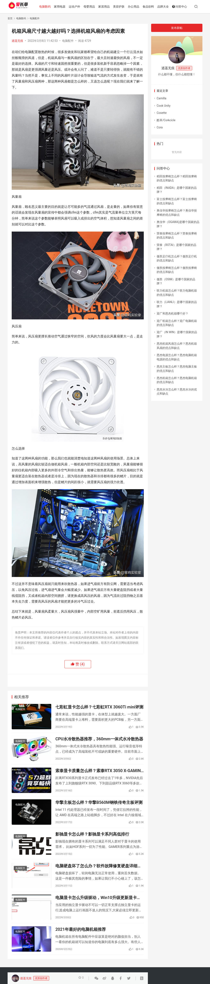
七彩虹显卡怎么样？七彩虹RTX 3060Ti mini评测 (99, 708)
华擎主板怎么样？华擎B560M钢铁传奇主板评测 (98, 809)
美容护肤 (124, 6)
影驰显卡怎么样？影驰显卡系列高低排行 (92, 843)
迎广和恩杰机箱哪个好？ (172, 313)
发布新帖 (177, 27)
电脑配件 (68, 40)
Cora (160, 127)
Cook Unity (163, 105)
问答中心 (184, 6)
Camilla (161, 98)
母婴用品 (94, 6)
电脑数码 (50, 6)
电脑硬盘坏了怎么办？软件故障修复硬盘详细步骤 (98, 877)
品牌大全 (168, 6)
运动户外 (79, 6)
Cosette (162, 112)
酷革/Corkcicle (166, 120)
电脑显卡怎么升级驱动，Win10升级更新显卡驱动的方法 (98, 910)
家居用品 (109, 6)
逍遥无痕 (17, 40)
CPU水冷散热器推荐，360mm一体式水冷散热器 (99, 741)
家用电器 (65, 6)
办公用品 (138, 6)
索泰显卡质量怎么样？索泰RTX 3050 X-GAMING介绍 (99, 775)
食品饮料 (153, 6)
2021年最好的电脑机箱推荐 (80, 944)
